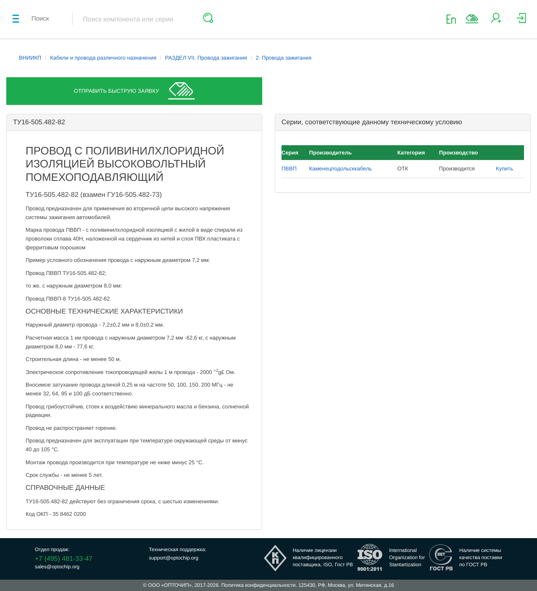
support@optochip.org (173, 558)
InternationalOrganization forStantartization (407, 557)
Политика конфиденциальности (258, 585)
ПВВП (289, 168)
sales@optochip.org (57, 567)
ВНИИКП (30, 58)
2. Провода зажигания (284, 58)
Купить (504, 168)
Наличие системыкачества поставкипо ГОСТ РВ (480, 557)
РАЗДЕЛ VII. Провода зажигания (206, 58)
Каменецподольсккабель (340, 168)
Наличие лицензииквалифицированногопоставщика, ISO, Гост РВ (323, 557)
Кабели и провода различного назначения (103, 58)
